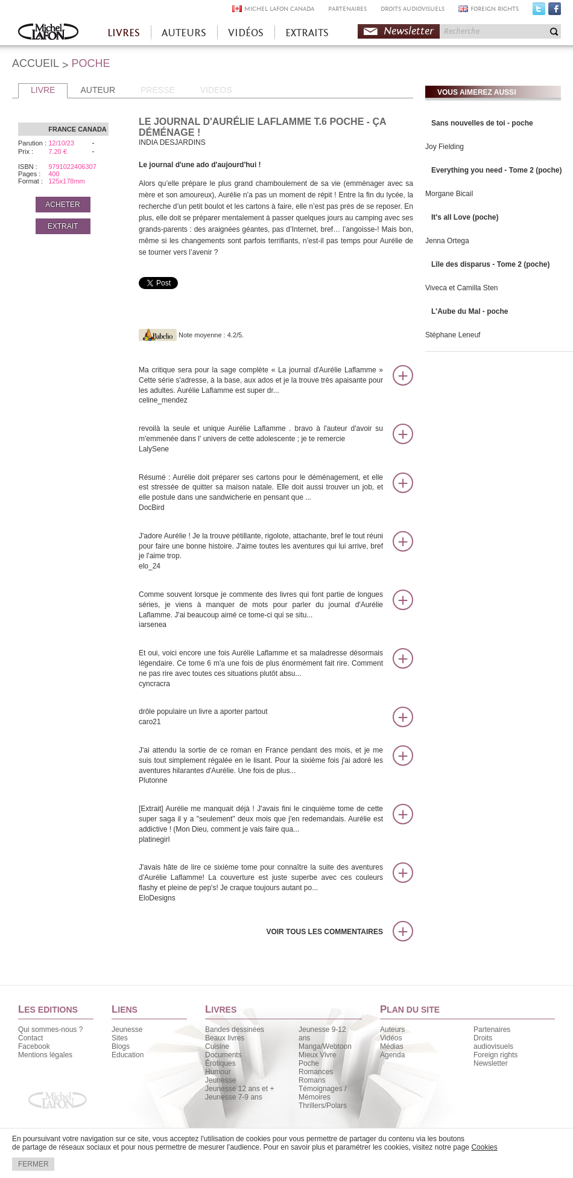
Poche (309, 1063)
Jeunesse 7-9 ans (233, 1097)
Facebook (554, 11)
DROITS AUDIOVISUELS (413, 9)
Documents (223, 1055)
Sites (120, 1038)
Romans (312, 1080)
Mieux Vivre (317, 1055)
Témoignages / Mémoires (322, 1092)
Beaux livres (224, 1038)
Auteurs (392, 1029)
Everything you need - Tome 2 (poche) (496, 170)
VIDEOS (216, 90)
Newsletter (409, 31)
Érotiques (220, 1063)
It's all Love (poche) (465, 217)
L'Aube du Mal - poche (469, 311)
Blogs (121, 1046)
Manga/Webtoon (325, 1046)
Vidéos (391, 1038)
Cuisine (217, 1046)
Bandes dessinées (234, 1029)
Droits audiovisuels (493, 1042)
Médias (392, 1046)
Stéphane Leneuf (452, 335)
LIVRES (123, 33)
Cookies (484, 1147)
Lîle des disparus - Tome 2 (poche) (490, 264)
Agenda (392, 1055)
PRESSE (158, 90)
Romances (316, 1072)
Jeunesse (127, 1029)
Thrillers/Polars (323, 1105)
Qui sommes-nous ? (50, 1029)
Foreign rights (495, 1055)
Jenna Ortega (447, 241)
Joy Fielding (444, 146)
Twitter (539, 11)
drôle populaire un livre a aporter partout (261, 717)
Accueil (48, 33)
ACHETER (62, 204)
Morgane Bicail (449, 193)
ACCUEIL (35, 63)
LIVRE (43, 90)
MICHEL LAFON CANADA (279, 9)
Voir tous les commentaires (324, 932)
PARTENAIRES (347, 9)
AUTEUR (97, 90)
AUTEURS (184, 33)
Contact (30, 1038)
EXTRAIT (63, 226)
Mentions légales (45, 1055)
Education (128, 1055)
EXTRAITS (307, 33)
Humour (218, 1072)
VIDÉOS (246, 33)
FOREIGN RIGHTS (494, 9)
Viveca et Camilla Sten (461, 288)
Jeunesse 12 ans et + (239, 1088)
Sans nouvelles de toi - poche (482, 123)
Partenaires (491, 1029)
